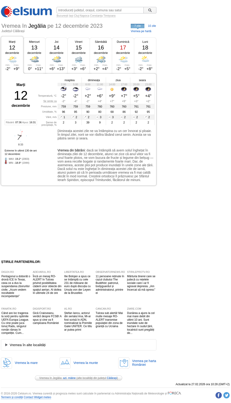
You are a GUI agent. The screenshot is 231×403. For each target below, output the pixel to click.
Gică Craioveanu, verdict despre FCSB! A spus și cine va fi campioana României (47, 318)
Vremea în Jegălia (50, 378)
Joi (56, 41)
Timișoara (109, 15)
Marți (12, 41)
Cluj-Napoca (81, 15)
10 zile (152, 26)
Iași (71, 15)
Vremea (63, 150)
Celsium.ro (24, 393)
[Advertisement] (39, 222)
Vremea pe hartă (141, 31)
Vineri (78, 41)
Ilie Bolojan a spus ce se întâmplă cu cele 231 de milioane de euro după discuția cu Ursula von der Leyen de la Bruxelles (77, 285)
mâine (72, 378)
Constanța (96, 15)
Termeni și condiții (12, 397)
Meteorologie (156, 393)
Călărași (112, 378)
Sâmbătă (101, 41)
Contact (28, 397)
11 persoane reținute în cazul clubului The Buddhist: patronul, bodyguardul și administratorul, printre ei (110, 285)
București (62, 15)
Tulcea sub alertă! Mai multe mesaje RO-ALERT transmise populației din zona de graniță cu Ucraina (109, 319)
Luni (145, 41)
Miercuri (34, 41)
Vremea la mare (26, 363)
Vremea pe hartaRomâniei (144, 362)
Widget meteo (42, 397)
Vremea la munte (85, 363)
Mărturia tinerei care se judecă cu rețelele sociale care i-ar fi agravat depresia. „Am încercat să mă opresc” (141, 283)
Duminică (123, 41)
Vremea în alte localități (28, 345)
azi (65, 378)
